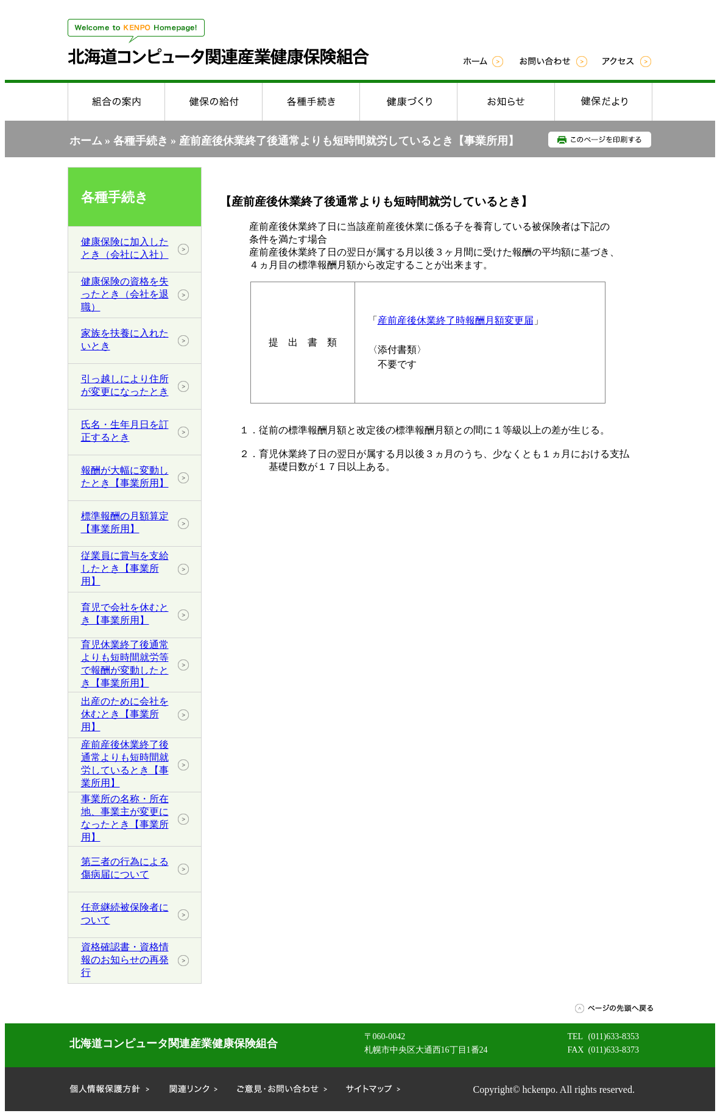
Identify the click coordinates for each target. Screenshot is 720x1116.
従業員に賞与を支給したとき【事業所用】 (125, 568)
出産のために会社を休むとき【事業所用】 (125, 714)
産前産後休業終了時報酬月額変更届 (456, 320)
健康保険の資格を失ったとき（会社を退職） (125, 294)
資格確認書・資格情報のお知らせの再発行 (125, 960)
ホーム (85, 141)
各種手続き (140, 141)
